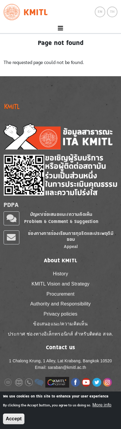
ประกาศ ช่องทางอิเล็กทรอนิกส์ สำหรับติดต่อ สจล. (60, 333)
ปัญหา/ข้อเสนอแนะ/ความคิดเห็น (61, 214)
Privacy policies (60, 313)
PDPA (11, 205)
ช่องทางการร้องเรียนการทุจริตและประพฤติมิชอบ (71, 236)
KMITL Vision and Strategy (60, 283)
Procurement (60, 294)
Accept (13, 418)
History (60, 273)
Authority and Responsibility (60, 303)
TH (112, 11)
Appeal (71, 246)
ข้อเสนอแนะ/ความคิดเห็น (60, 323)
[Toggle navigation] (60, 28)
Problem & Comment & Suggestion (61, 221)
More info (101, 405)
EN (100, 11)
